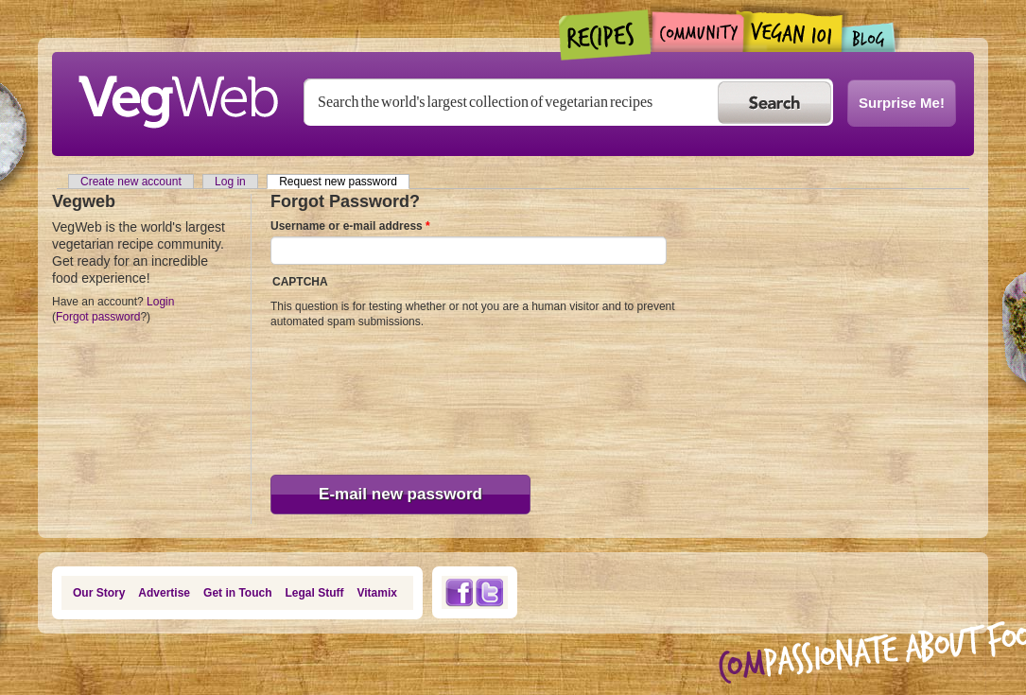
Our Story (99, 592)
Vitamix (377, 592)
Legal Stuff (315, 592)
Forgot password (98, 316)
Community (697, 31)
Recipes (606, 35)
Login (160, 301)
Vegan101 (793, 31)
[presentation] (348, 397)
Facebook (458, 592)
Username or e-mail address (350, 226)
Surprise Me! (902, 103)
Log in (230, 181)
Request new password (344, 181)
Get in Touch (237, 592)
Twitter (490, 592)
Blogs (869, 37)
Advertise (164, 592)
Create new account (131, 181)
